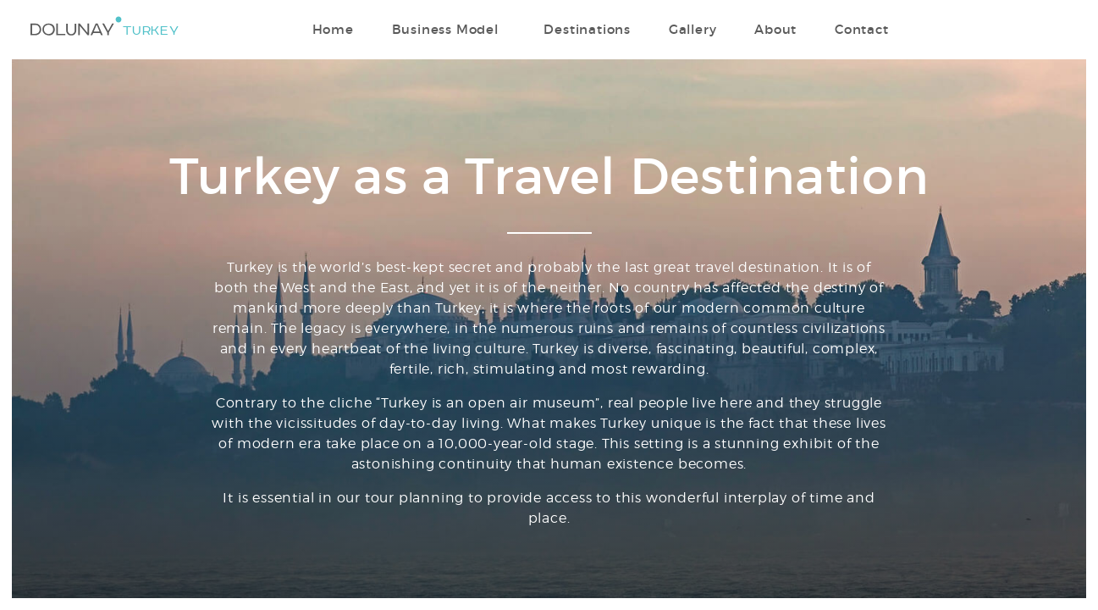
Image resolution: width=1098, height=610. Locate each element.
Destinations (587, 29)
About (775, 29)
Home (333, 29)
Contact (862, 29)
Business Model (445, 29)
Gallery (693, 29)
